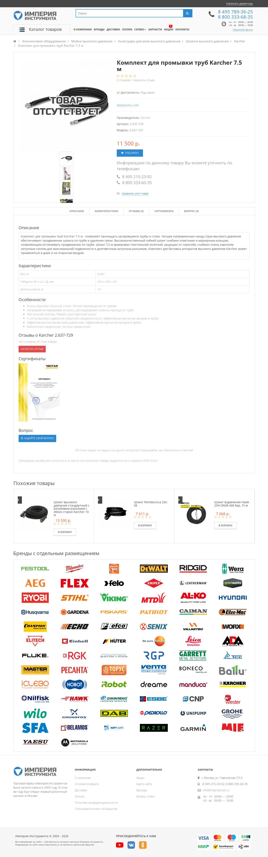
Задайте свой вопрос (37, 438)
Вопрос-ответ (145, 796)
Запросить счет (128, 105)
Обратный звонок (243, 29)
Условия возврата (87, 784)
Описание (76, 211)
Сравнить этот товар (135, 193)
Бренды (141, 790)
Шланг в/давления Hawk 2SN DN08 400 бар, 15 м (231, 503)
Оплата (80, 796)
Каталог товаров (45, 29)
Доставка (81, 790)
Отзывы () (136, 211)
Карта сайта (144, 784)
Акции (140, 778)
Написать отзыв (143, 80)
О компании (83, 778)
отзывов (124, 80)
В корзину (65, 532)
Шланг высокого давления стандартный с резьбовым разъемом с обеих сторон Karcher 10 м (71, 508)
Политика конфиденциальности (96, 803)
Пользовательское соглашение (96, 809)
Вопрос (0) (191, 211)
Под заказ (130, 153)
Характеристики (106, 211)
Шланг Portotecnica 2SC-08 (151, 503)
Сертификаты (164, 211)
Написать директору (239, 3)
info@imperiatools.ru (216, 790)
